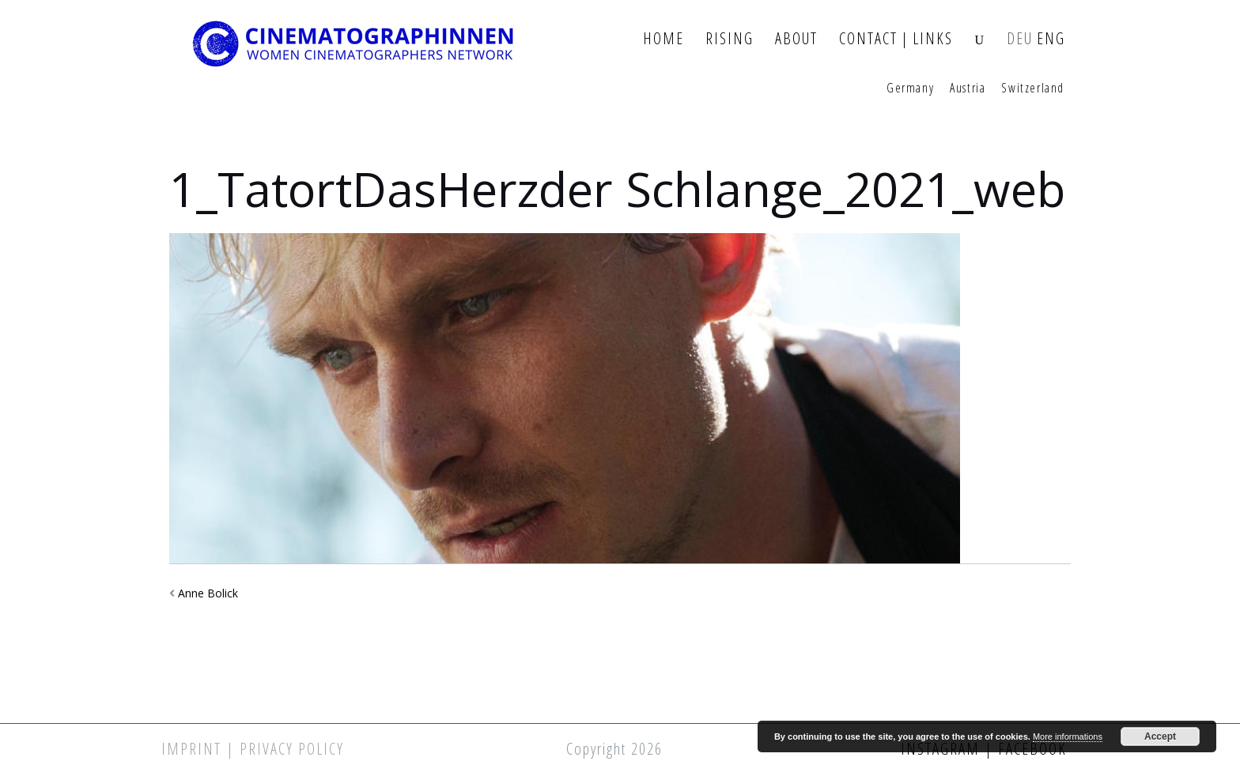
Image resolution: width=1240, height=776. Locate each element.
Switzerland (1032, 88)
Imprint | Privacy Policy (252, 748)
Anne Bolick (208, 593)
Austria (967, 88)
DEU (1020, 39)
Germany (910, 88)
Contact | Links (896, 39)
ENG (1051, 39)
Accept (1160, 736)
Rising (729, 39)
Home (663, 39)
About (796, 39)
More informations (1067, 736)
